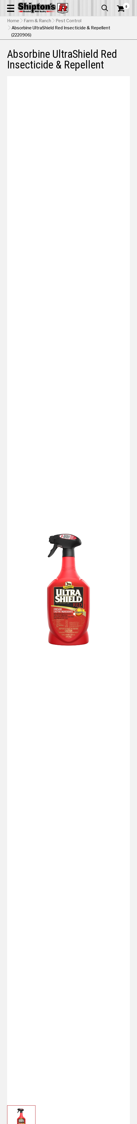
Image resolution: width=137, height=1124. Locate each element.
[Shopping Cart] (123, 8)
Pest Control (68, 20)
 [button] (104, 8)
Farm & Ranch (37, 20)
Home (13, 20)
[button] (10, 8)
